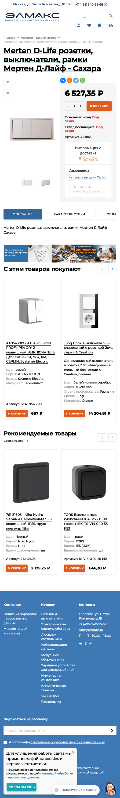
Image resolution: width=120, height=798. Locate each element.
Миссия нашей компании (15, 631)
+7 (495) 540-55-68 (89, 4)
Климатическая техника (53, 688)
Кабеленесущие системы (54, 647)
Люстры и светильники (51, 637)
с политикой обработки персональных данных (67, 742)
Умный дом (50, 696)
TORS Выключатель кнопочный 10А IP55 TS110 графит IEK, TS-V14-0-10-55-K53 (86, 522)
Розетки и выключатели (38, 37)
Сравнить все (16, 440)
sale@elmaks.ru (91, 630)
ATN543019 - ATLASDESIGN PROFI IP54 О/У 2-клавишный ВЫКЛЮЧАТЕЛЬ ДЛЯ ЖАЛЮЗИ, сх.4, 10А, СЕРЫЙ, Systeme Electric (30, 352)
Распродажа (51, 701)
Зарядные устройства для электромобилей (58, 667)
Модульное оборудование (52, 657)
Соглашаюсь (21, 787)
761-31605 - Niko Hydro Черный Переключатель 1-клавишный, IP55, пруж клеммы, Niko (29, 522)
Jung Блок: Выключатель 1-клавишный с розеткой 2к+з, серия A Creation (88, 347)
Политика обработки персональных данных (20, 618)
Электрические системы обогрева (55, 626)
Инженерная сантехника (51, 678)
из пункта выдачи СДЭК (87, 177)
